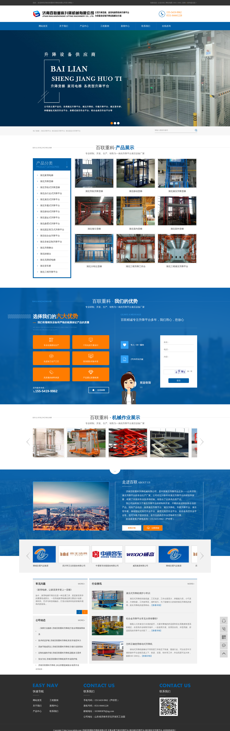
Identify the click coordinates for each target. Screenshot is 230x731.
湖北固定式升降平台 (73, 131)
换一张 (189, 371)
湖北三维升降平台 (49, 272)
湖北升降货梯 (46, 181)
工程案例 (104, 26)
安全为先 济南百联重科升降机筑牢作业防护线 (57, 659)
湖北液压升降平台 (58, 131)
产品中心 (84, 26)
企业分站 (161, 3)
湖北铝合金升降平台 (50, 235)
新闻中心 (125, 26)
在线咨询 (166, 26)
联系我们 (145, 26)
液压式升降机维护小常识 (138, 593)
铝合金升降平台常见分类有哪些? (142, 618)
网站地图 (169, 3)
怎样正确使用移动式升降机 (139, 644)
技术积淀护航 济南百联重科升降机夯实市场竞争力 (59, 640)
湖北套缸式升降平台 (50, 217)
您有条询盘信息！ (189, 3)
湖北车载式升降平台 (50, 205)
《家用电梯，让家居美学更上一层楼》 (54, 590)
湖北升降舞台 (46, 248)
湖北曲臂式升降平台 (50, 223)
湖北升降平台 (46, 131)
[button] (111, 123)
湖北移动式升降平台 (50, 211)
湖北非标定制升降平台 (51, 242)
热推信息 (153, 3)
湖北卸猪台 (45, 254)
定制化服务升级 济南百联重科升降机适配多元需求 (59, 653)
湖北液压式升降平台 (50, 199)
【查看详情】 (156, 605)
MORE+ (81, 584)
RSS (175, 3)
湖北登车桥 (45, 266)
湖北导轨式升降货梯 (50, 187)
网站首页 (43, 26)
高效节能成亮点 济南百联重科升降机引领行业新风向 (60, 647)
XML (179, 3)
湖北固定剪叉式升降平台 (52, 229)
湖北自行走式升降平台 (51, 193)
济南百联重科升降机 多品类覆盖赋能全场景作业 (58, 665)
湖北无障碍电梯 (47, 260)
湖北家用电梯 (46, 175)
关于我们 (63, 26)
